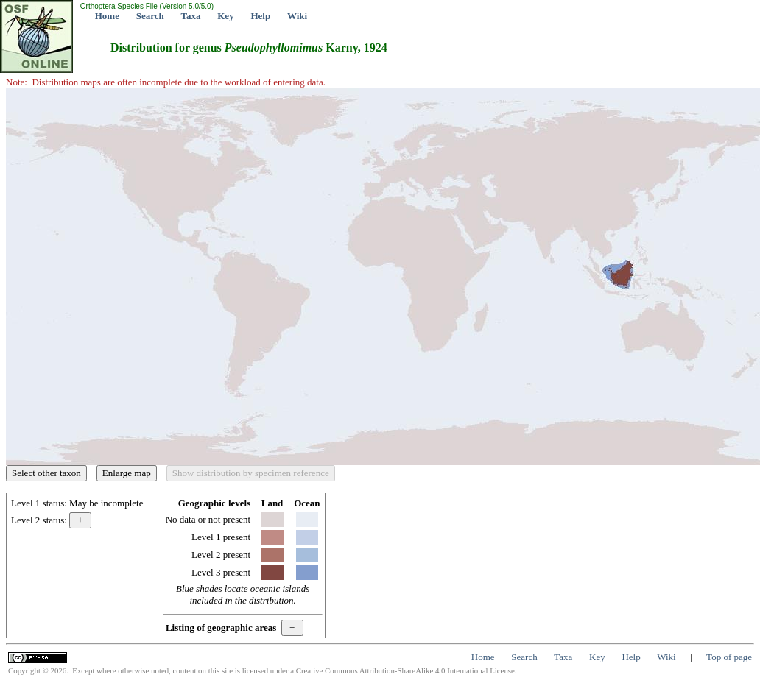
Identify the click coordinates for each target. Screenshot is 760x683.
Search (150, 15)
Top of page (729, 656)
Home (107, 15)
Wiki (297, 15)
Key (225, 15)
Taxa (191, 15)
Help (260, 15)
